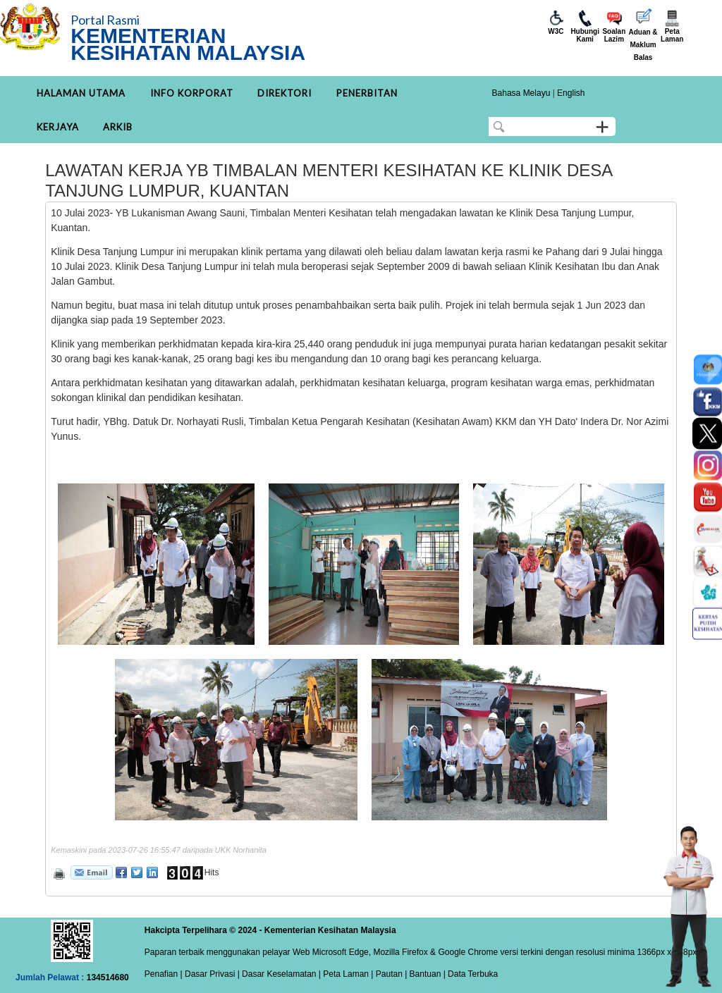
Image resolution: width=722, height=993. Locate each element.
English (571, 93)
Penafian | (164, 974)
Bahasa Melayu (521, 93)
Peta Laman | (348, 974)
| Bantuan (422, 974)
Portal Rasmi (105, 19)
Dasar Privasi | (211, 974)
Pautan (389, 974)
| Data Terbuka (469, 974)
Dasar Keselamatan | (280, 974)
